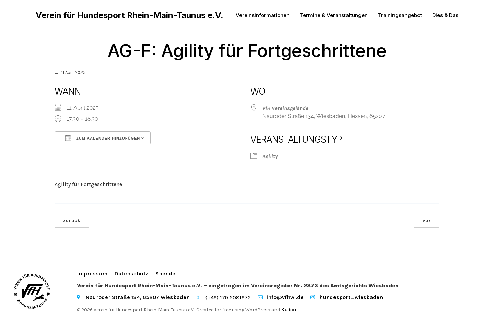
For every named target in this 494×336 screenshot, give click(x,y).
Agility (270, 156)
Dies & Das (445, 15)
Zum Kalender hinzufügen (102, 138)
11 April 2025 (73, 72)
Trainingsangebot (400, 15)
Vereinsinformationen (263, 15)
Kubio (288, 309)
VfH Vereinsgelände (285, 108)
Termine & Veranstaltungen (334, 15)
